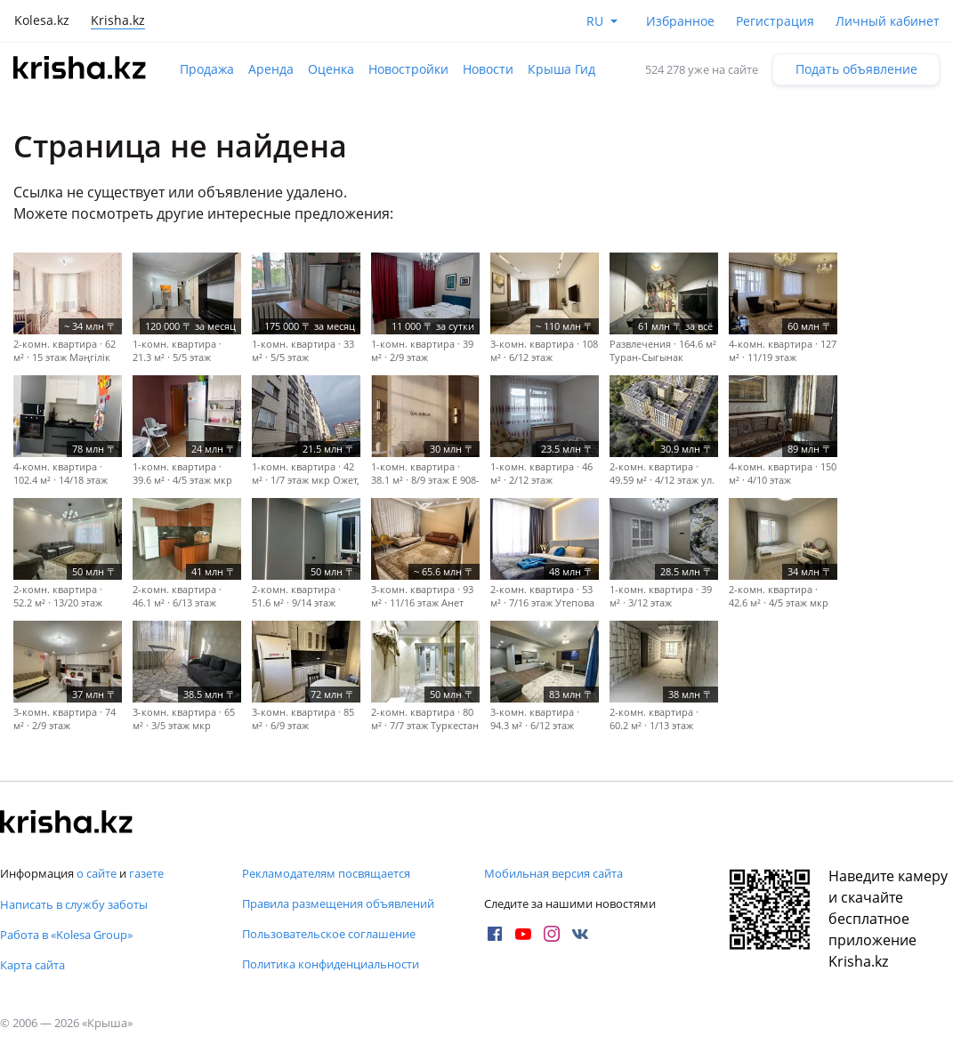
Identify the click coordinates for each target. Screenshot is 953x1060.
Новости (488, 68)
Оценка (331, 68)
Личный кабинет (888, 20)
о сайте (97, 873)
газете (146, 873)
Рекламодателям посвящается (326, 873)
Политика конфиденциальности (330, 964)
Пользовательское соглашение (329, 934)
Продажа (207, 68)
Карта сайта (32, 965)
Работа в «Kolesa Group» (66, 935)
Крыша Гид (561, 68)
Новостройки (408, 68)
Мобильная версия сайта (553, 873)
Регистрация (775, 20)
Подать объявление (856, 68)
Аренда (271, 68)
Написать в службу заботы (74, 904)
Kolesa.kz (41, 20)
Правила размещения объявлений (338, 903)
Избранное (680, 20)
